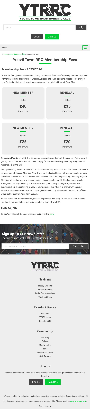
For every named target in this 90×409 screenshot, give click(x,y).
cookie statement (78, 401)
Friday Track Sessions (45, 293)
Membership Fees (45, 352)
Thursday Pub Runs (45, 289)
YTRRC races (45, 317)
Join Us (52, 36)
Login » (36, 382)
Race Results (45, 321)
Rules (45, 349)
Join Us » (53, 382)
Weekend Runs (45, 297)
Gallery (45, 341)
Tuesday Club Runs (45, 286)
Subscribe (78, 246)
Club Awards (45, 356)
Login (37, 36)
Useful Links (45, 345)
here (52, 214)
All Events (45, 313)
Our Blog (45, 337)
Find (81, 27)
